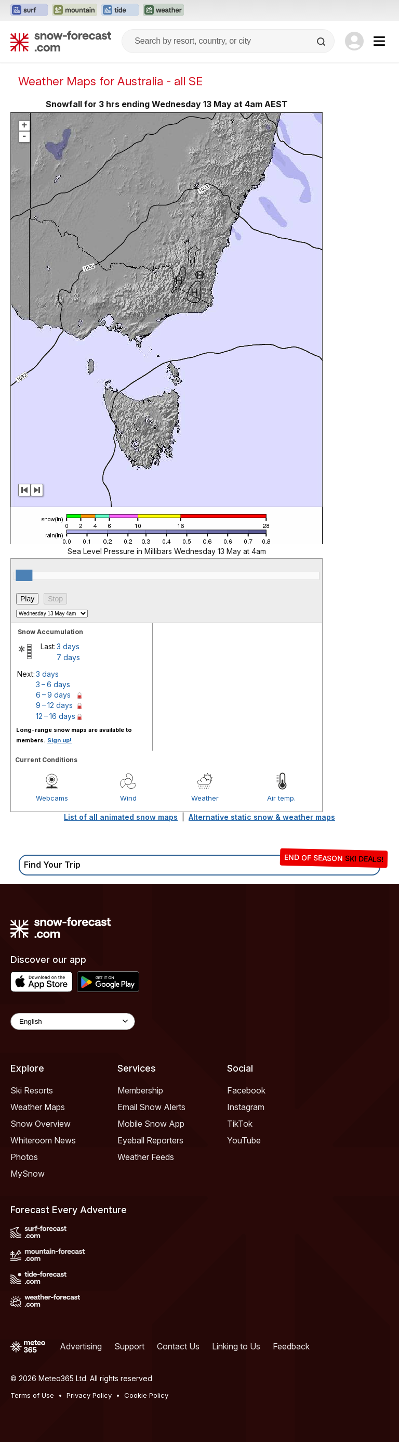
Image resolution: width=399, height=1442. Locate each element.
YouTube (244, 1140)
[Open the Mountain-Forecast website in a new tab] (74, 10)
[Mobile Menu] (379, 41)
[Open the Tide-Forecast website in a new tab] (120, 10)
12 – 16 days (55, 716)
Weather (205, 798)
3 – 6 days (53, 684)
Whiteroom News (43, 1140)
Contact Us (178, 1346)
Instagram (245, 1107)
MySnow (27, 1173)
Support (129, 1346)
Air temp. (281, 798)
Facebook (246, 1090)
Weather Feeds (145, 1157)
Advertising (81, 1346)
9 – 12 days (54, 705)
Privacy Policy (89, 1395)
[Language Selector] (72, 1021)
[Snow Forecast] (60, 41)
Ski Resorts (31, 1090)
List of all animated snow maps (121, 817)
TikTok (239, 1123)
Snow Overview (40, 1123)
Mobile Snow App (150, 1123)
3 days (68, 646)
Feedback (291, 1346)
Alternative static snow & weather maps (262, 817)
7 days (68, 657)
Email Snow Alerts (151, 1107)
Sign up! (59, 740)
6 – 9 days (53, 694)
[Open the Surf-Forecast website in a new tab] (29, 10)
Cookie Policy (146, 1395)
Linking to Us (236, 1346)
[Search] (322, 42)
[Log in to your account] (354, 41)
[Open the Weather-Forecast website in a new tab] (163, 10)
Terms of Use (32, 1395)
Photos (24, 1157)
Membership (140, 1090)
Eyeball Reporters (150, 1140)
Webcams (52, 798)
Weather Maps (37, 1107)
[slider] (24, 575)
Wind (128, 798)
